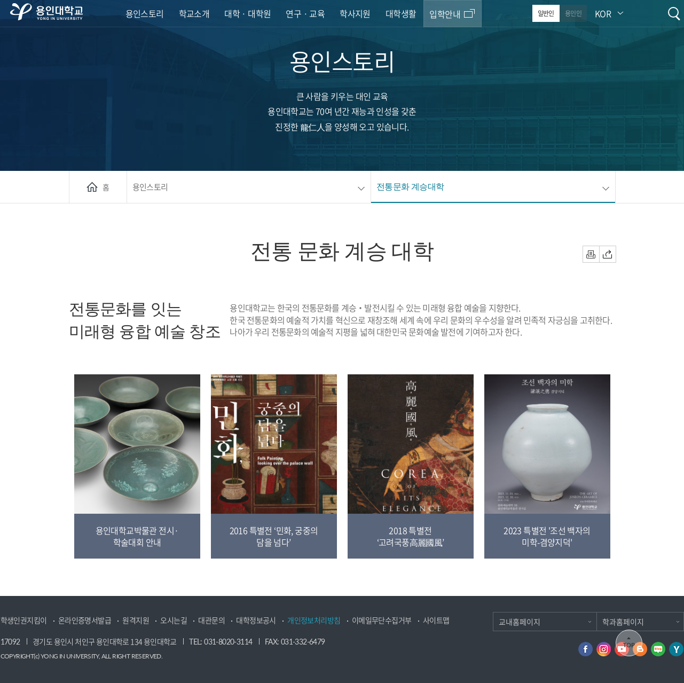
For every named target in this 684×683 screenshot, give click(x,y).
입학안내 (444, 13)
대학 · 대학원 (247, 13)
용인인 (573, 13)
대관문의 (211, 620)
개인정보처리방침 (313, 620)
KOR (603, 13)
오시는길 (173, 620)
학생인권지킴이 (24, 620)
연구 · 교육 (305, 13)
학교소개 (194, 13)
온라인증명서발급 (84, 620)
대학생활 (401, 13)
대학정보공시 (256, 620)
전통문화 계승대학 (410, 186)
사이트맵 (436, 620)
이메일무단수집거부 (382, 620)
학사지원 (355, 13)
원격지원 (135, 620)
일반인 (546, 13)
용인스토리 (144, 13)
